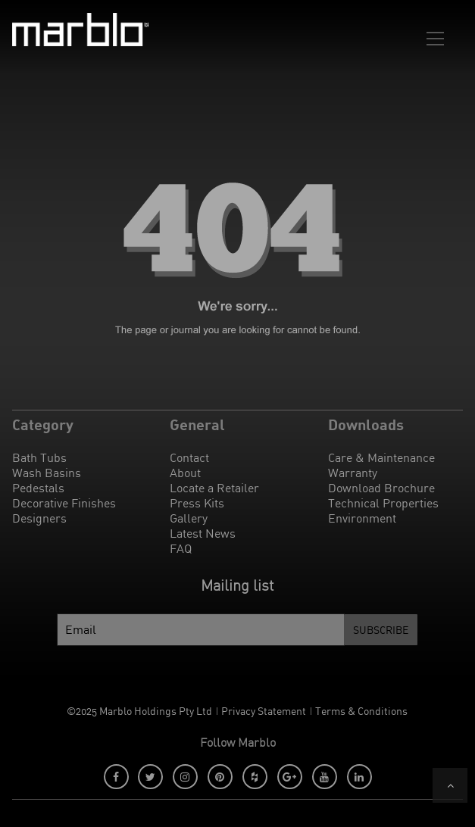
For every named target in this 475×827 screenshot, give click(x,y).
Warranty (352, 472)
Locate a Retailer (214, 487)
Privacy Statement (263, 710)
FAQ (181, 548)
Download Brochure (381, 487)
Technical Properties (383, 502)
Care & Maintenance (381, 457)
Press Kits (197, 502)
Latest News (203, 533)
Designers (39, 518)
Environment (362, 518)
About (185, 472)
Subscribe (380, 629)
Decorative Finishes (64, 502)
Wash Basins (46, 472)
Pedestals (38, 487)
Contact (189, 457)
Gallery (189, 518)
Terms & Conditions (361, 710)
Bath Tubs (39, 457)
